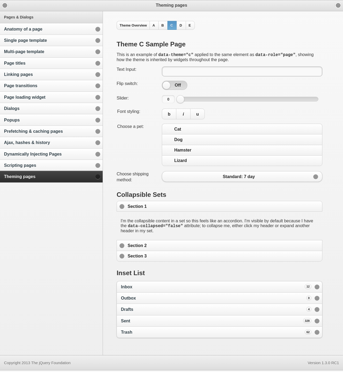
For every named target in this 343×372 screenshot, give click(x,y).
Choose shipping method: (132, 177)
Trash (216, 333)
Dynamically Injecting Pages (33, 154)
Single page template (25, 40)
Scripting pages (20, 165)
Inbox (216, 288)
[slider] (166, 86)
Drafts (216, 310)
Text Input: (126, 70)
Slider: (123, 99)
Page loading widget (25, 97)
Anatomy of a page (23, 29)
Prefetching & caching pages (33, 131)
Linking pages (18, 74)
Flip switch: (127, 84)
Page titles (14, 63)
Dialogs (12, 108)
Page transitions (20, 85)
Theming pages (19, 176)
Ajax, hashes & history (27, 142)
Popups (12, 120)
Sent (216, 322)
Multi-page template (24, 51)
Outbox (216, 299)
